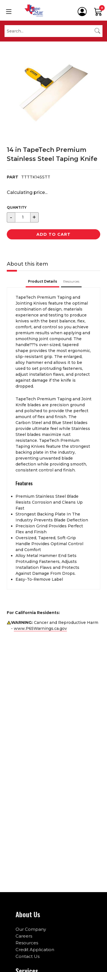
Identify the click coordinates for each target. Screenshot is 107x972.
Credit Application (35, 949)
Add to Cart (53, 234)
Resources (27, 942)
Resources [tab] (71, 281)
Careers (24, 936)
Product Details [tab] (42, 281)
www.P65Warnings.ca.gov (40, 628)
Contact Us (28, 956)
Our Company (31, 929)
